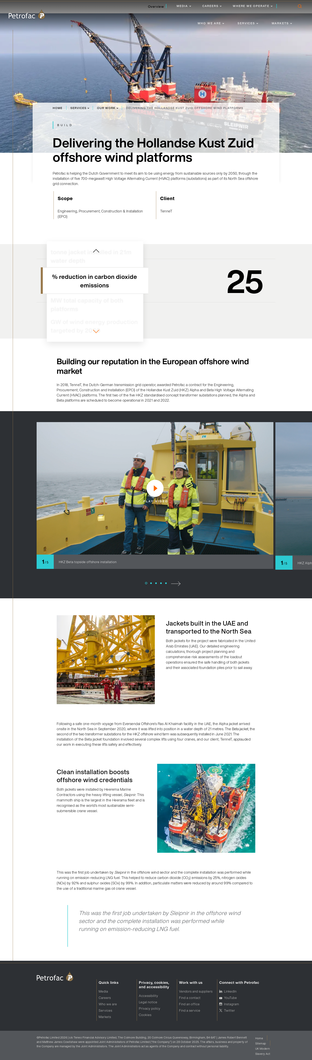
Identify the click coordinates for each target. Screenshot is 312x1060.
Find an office (189, 1004)
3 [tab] (156, 583)
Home (57, 108)
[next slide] (96, 331)
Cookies (145, 1014)
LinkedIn (230, 991)
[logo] (27, 14)
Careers (210, 6)
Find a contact (190, 997)
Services (246, 23)
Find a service (189, 1010)
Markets (280, 23)
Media (182, 6)
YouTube (230, 997)
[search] (299, 7)
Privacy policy (149, 1008)
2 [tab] (151, 583)
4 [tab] (161, 583)
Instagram (231, 1004)
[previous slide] (96, 251)
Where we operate (251, 6)
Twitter (229, 1010)
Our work (106, 108)
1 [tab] (146, 583)
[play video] (155, 488)
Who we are (209, 23)
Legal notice (148, 1002)
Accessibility (148, 995)
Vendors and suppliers (196, 991)
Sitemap (260, 1043)
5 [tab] (166, 583)
